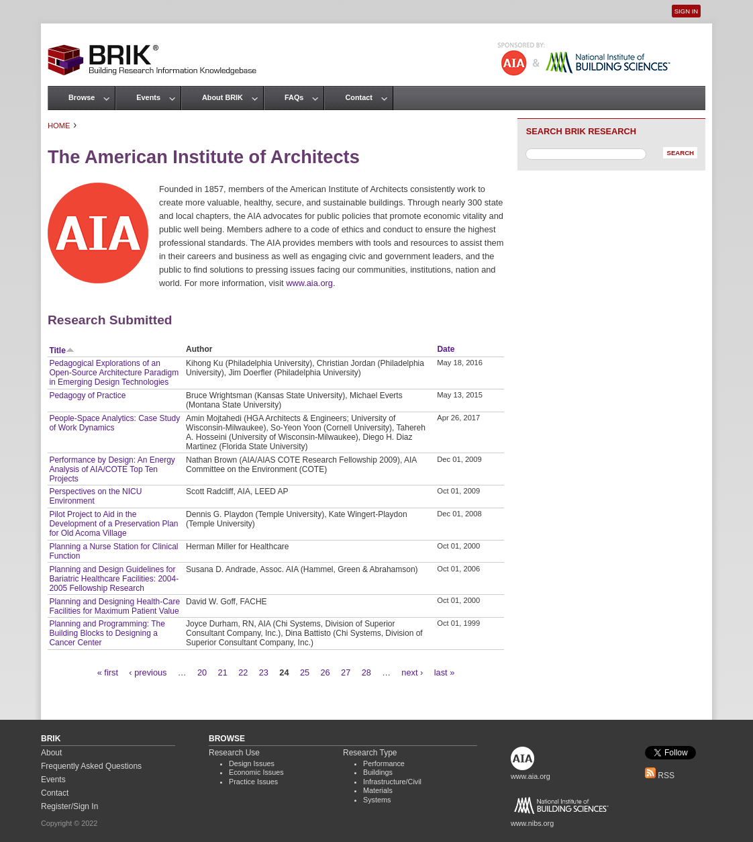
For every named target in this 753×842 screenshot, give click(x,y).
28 (366, 672)
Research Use (234, 752)
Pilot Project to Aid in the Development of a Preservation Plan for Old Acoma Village (113, 524)
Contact (358, 97)
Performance (384, 763)
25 (304, 672)
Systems (377, 800)
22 (243, 672)
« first (107, 672)
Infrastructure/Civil (392, 782)
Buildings (378, 772)
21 (223, 672)
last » (444, 672)
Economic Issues (256, 772)
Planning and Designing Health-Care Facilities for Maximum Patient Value (114, 606)
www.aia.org (309, 283)
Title (61, 350)
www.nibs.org (532, 823)
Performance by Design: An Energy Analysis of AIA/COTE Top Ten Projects (111, 469)
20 (202, 672)
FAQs (294, 97)
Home (59, 126)
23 (263, 672)
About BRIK (222, 97)
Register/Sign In (69, 806)
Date (445, 349)
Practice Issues (253, 782)
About (51, 752)
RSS (659, 775)
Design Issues (251, 763)
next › (412, 672)
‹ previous (147, 672)
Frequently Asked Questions (91, 766)
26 (325, 672)
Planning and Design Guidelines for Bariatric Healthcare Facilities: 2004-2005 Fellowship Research (114, 579)
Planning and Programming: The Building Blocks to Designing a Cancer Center (107, 633)
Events (148, 97)
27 (345, 672)
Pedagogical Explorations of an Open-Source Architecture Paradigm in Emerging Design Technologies (114, 373)
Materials (378, 790)
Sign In (686, 11)
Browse (81, 97)
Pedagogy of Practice (87, 395)
